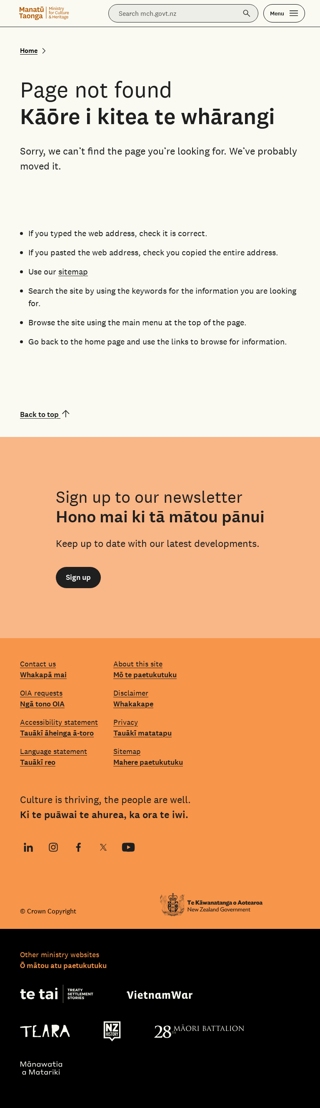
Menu (277, 13)
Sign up (78, 577)
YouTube (125, 848)
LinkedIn (27, 848)
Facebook (75, 848)
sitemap (73, 271)
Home (29, 50)
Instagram (52, 848)
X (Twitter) (103, 848)
